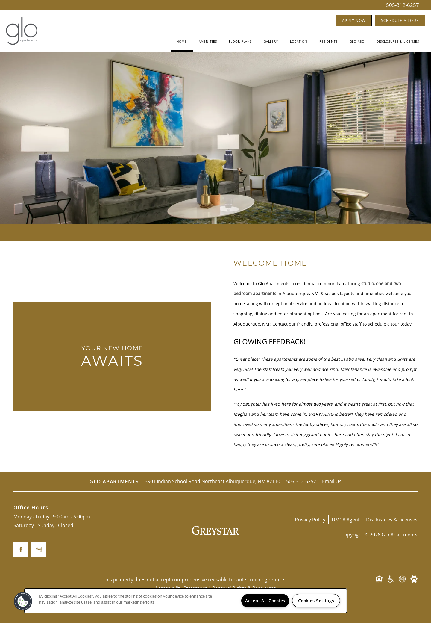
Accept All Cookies (265, 601)
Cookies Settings (316, 601)
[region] (185, 600)
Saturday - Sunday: (34, 525)
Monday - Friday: (32, 516)
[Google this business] (38, 549)
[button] (354, 20)
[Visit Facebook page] (20, 549)
